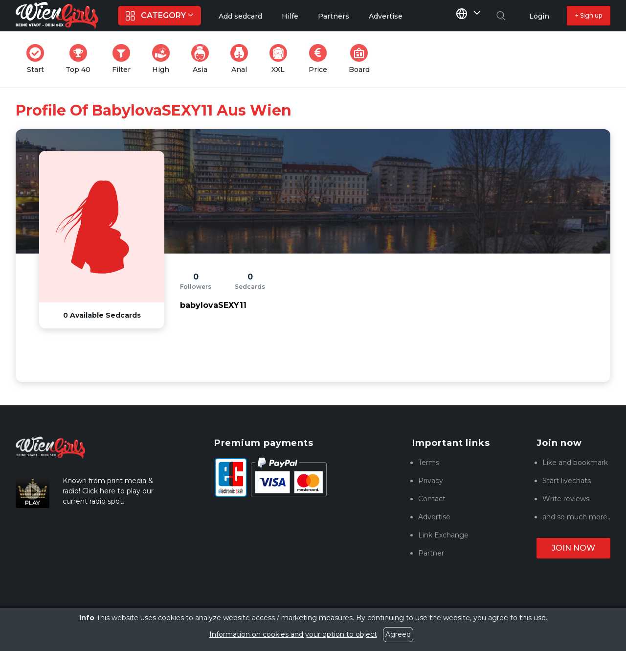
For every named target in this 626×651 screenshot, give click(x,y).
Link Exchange (443, 535)
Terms (428, 462)
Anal (242, 59)
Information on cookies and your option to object (293, 634)
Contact (432, 498)
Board (362, 59)
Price (321, 59)
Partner (431, 553)
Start (38, 59)
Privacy (430, 480)
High (164, 59)
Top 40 (81, 59)
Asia (203, 59)
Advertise (434, 516)
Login (539, 16)
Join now (573, 548)
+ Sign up (588, 15)
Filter (124, 59)
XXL (280, 59)
